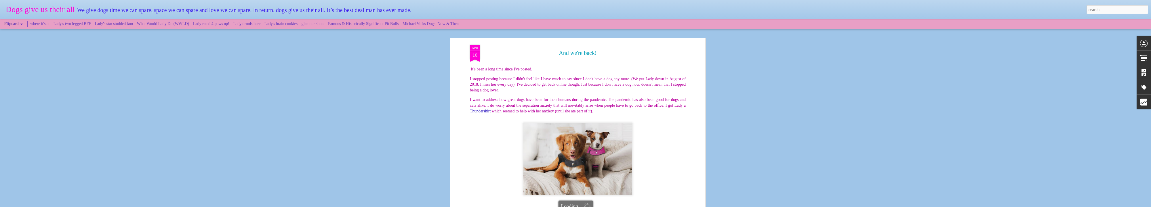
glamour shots (313, 24)
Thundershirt (593, 138)
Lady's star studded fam (114, 24)
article (499, 120)
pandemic (573, 138)
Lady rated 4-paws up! (211, 24)
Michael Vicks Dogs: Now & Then (431, 24)
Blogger (602, 204)
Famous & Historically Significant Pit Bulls (363, 24)
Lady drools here (247, 24)
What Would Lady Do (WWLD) (163, 24)
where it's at (39, 24)
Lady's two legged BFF (72, 24)
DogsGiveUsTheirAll (599, 130)
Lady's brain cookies (281, 24)
